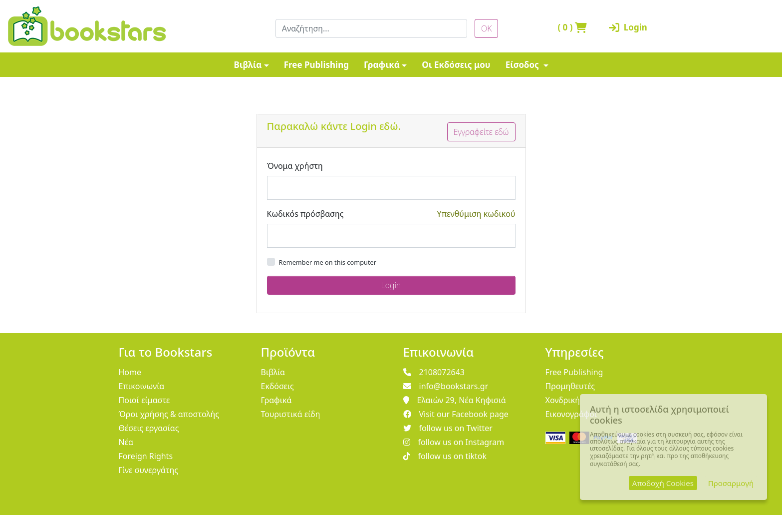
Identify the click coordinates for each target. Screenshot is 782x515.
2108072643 (434, 372)
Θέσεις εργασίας (149, 428)
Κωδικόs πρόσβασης (305, 213)
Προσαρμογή (731, 483)
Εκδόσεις (277, 386)
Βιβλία (247, 64)
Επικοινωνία (142, 386)
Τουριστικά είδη (290, 414)
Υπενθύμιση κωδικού (476, 213)
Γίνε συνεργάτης (149, 470)
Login (628, 27)
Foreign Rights (146, 456)
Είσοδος (523, 64)
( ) (572, 27)
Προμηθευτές (570, 386)
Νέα (126, 442)
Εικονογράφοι (571, 414)
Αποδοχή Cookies (663, 483)
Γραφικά (382, 64)
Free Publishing (316, 64)
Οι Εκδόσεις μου (456, 64)
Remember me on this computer (328, 262)
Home (130, 372)
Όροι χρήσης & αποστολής (169, 414)
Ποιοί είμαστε (144, 400)
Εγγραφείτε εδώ (481, 131)
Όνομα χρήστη (295, 165)
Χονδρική (562, 400)
